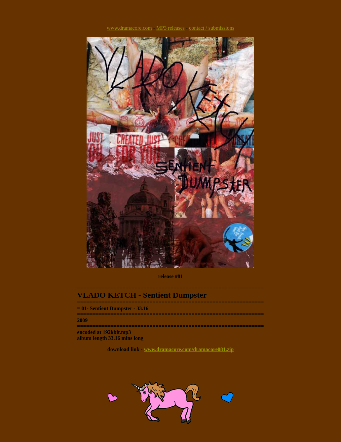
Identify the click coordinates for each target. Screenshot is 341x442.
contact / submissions (211, 28)
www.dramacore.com (129, 28)
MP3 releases (170, 28)
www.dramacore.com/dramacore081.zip (189, 349)
